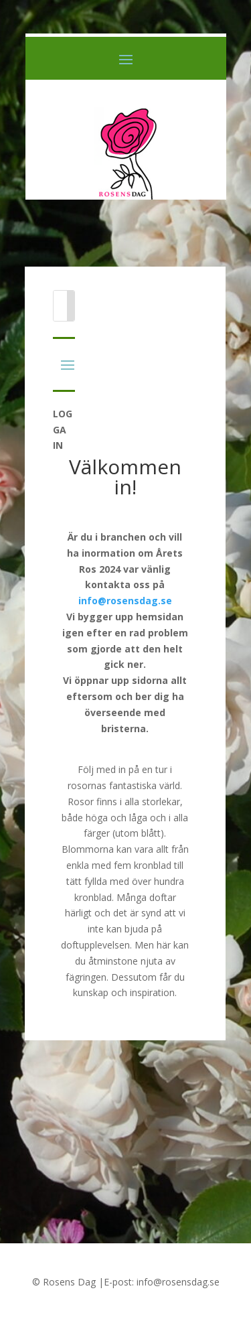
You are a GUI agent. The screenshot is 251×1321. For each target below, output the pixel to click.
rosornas (87, 785)
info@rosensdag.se (125, 600)
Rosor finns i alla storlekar (124, 801)
